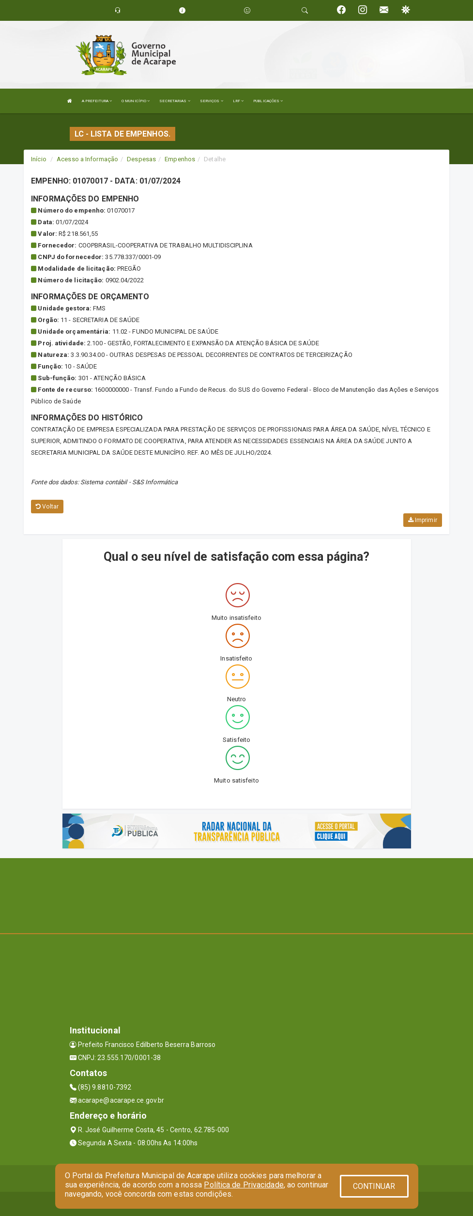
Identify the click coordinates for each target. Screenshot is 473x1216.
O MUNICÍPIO (136, 101)
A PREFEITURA (97, 101)
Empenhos (180, 159)
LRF (238, 101)
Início (38, 159)
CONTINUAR (374, 1186)
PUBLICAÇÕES (268, 101)
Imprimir (422, 520)
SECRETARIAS (174, 101)
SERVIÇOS (211, 101)
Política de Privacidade (243, 1184)
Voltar (47, 506)
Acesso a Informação (87, 159)
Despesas (141, 159)
